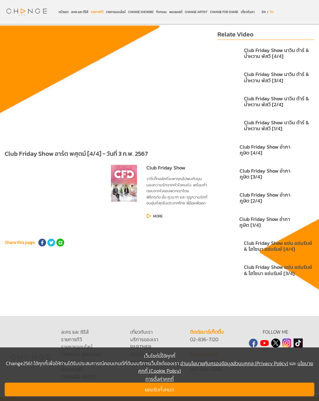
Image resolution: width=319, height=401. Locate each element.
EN (264, 12)
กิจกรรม (161, 12)
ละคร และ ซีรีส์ (79, 12)
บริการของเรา (144, 339)
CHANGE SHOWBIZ (141, 12)
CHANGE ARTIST (196, 12)
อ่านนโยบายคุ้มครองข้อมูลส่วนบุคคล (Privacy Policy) (234, 363)
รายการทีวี (97, 12)
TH (271, 12)
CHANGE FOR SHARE (224, 12)
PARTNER (140, 347)
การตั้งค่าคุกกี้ (159, 379)
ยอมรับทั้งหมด (159, 389)
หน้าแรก (64, 12)
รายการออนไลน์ (116, 12)
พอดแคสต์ (175, 12)
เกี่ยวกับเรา (248, 12)
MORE (158, 216)
